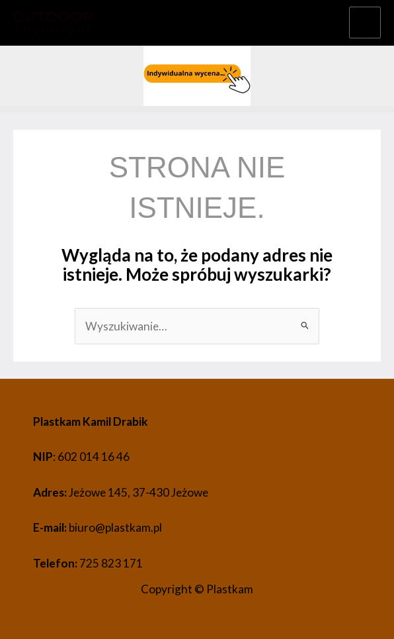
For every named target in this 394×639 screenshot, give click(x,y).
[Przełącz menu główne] (365, 22)
